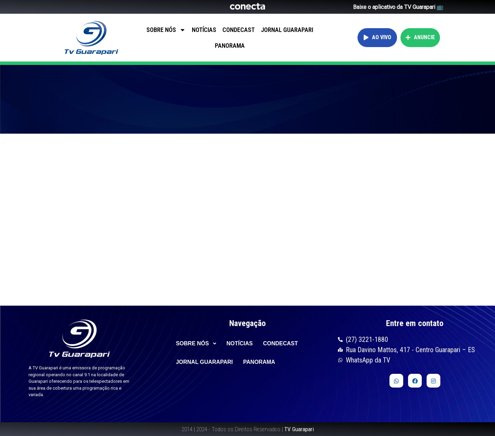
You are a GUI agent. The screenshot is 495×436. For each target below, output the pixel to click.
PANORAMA (230, 45)
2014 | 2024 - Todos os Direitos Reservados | (248, 429)
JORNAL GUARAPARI (287, 29)
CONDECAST (238, 29)
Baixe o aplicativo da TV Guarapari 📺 (398, 7)
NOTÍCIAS (204, 29)
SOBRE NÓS (166, 29)
